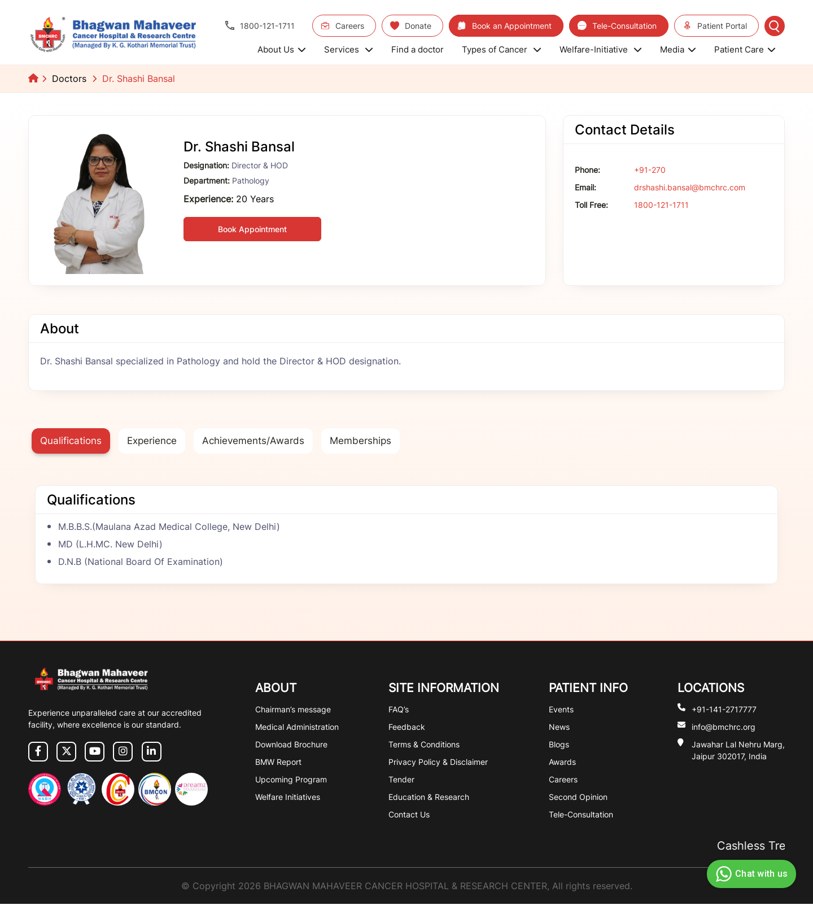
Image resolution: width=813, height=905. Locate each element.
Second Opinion (578, 798)
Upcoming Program (291, 780)
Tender (401, 780)
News (559, 728)
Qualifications (72, 441)
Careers (342, 26)
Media (678, 49)
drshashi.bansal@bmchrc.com (689, 187)
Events (561, 710)
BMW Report (278, 763)
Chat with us (750, 874)
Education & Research (428, 798)
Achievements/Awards (262, 441)
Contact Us (409, 815)
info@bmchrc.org (723, 727)
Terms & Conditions (424, 745)
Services (348, 49)
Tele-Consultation (617, 26)
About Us (281, 49)
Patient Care (745, 49)
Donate (410, 26)
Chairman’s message (293, 710)
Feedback (406, 728)
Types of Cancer (501, 49)
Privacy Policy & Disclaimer (438, 763)
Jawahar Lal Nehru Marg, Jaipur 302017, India (738, 750)
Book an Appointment (504, 26)
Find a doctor (417, 49)
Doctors (69, 78)
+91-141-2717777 (724, 709)
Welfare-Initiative (601, 49)
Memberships (373, 441)
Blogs (559, 745)
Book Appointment (252, 229)
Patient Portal (715, 26)
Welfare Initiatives (287, 798)
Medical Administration (297, 728)
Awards (562, 763)
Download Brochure (291, 745)
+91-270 (650, 170)
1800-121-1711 (260, 26)
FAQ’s (398, 710)
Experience (156, 441)
